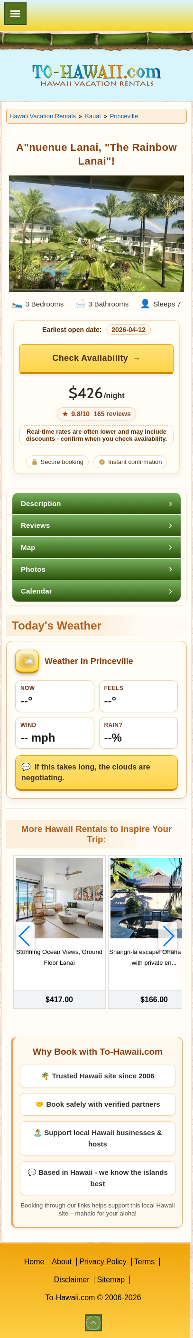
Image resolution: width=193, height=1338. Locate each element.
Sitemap (111, 1280)
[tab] (96, 503)
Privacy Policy (103, 1262)
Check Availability (90, 358)
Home (34, 1262)
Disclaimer (72, 1280)
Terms (144, 1262)
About (62, 1262)
